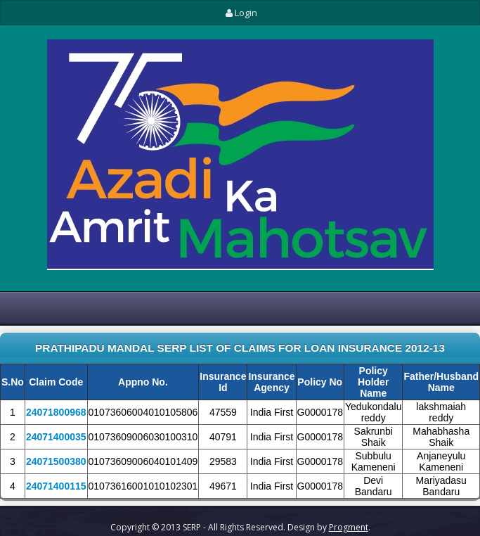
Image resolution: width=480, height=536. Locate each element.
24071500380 (56, 462)
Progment (348, 527)
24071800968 (56, 413)
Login (240, 12)
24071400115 (56, 486)
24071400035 (56, 437)
